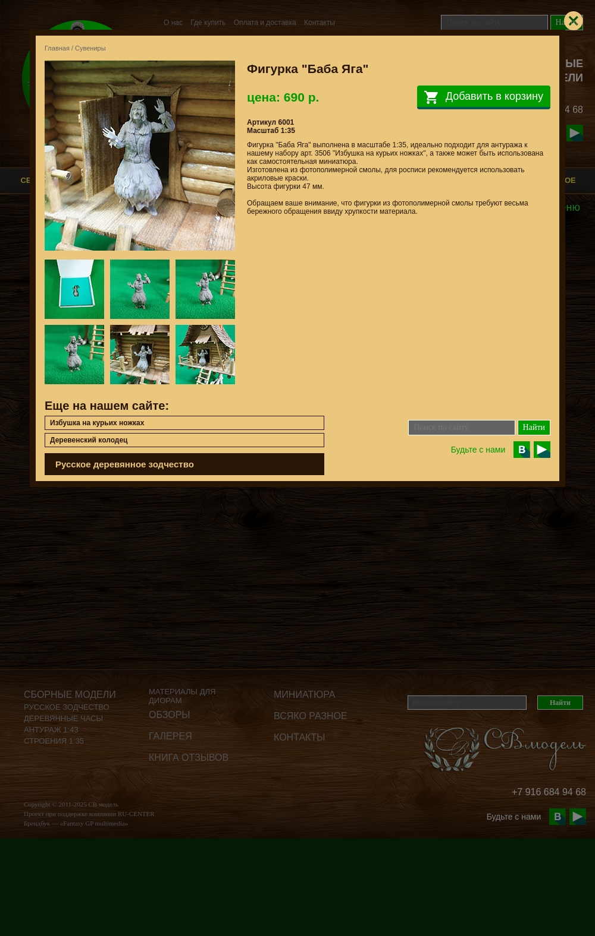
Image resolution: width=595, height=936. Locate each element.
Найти (534, 427)
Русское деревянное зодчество (124, 464)
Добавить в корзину (483, 97)
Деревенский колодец (88, 440)
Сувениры (90, 48)
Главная (57, 48)
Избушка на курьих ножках (97, 423)
